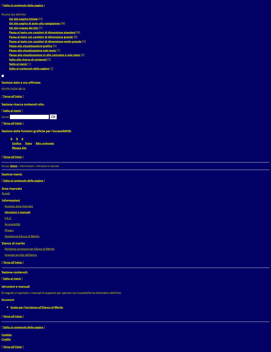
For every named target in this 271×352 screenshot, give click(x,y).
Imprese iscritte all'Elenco (21, 255)
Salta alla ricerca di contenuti (28, 59)
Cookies (7, 334)
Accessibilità (12, 224)
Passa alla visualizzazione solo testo (32, 50)
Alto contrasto (45, 143)
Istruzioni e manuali (17, 212)
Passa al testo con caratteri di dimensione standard (42, 32)
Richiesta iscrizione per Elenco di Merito (30, 249)
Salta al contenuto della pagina (23, 5)
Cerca (5, 117)
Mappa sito (19, 148)
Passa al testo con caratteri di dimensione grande (41, 37)
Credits (6, 339)
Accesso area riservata (19, 206)
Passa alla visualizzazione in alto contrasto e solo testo (44, 55)
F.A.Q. (8, 218)
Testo (28, 143)
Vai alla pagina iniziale (23, 19)
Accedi (6, 193)
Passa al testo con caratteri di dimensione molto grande (45, 41)
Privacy (9, 230)
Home (13, 166)
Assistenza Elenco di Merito (22, 236)
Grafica (16, 143)
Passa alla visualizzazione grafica (30, 46)
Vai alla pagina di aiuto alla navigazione (34, 23)
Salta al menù (18, 64)
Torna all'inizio (12, 96)
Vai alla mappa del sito (23, 28)
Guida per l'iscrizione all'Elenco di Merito (37, 307)
